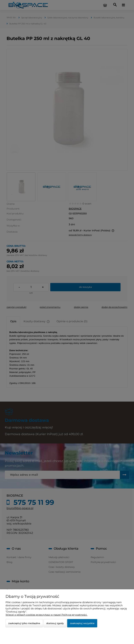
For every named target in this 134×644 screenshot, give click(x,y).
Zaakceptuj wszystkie (82, 623)
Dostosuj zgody (55, 623)
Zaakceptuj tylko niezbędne (24, 623)
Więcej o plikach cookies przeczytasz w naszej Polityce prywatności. (46, 614)
